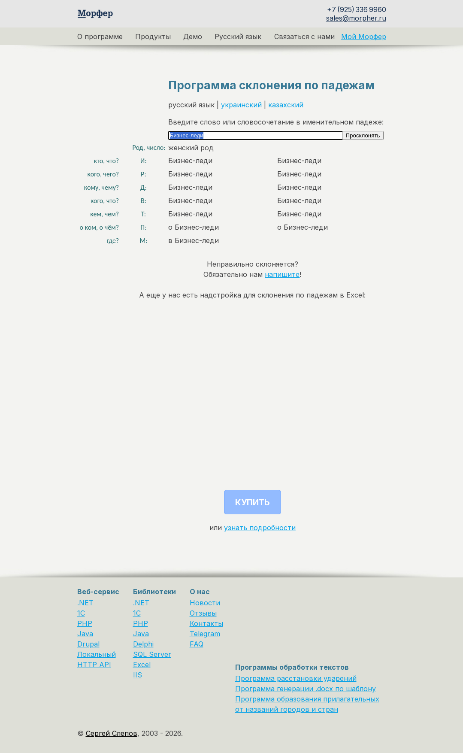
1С (137, 613)
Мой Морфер (363, 36)
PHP (84, 623)
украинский (241, 104)
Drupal (88, 644)
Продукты (153, 36)
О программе (100, 36)
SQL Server (152, 654)
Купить (252, 502)
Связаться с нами (304, 36)
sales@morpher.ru (356, 18)
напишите (282, 274)
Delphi (143, 644)
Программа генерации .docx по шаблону (305, 688)
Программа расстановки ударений (296, 678)
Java (85, 633)
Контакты (206, 623)
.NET (85, 602)
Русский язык (238, 36)
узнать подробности (260, 527)
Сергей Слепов (111, 733)
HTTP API (94, 664)
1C (81, 613)
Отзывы (203, 613)
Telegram (205, 633)
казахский (285, 104)
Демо (192, 36)
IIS (137, 675)
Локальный (96, 654)
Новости (205, 602)
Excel (142, 664)
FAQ (196, 644)
